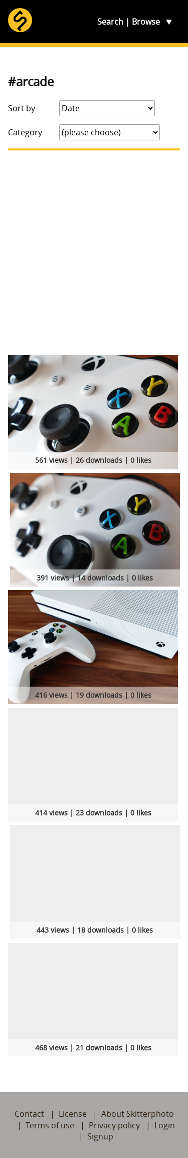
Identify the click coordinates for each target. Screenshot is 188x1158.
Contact (29, 1113)
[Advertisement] (94, 252)
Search (110, 21)
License (73, 1113)
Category (25, 132)
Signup (100, 1136)
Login (164, 1125)
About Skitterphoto (137, 1113)
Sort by (21, 108)
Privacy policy (114, 1125)
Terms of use (50, 1125)
